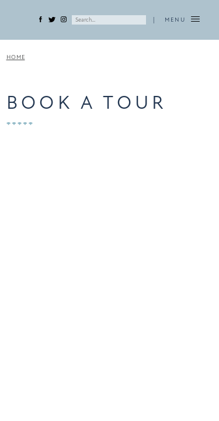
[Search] (109, 20)
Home (15, 57)
